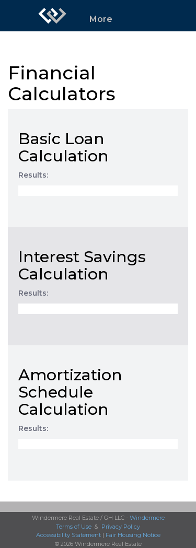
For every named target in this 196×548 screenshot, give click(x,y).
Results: (33, 175)
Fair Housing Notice (133, 535)
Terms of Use (73, 526)
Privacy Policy (120, 526)
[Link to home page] (52, 15)
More (100, 19)
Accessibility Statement (68, 535)
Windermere (147, 517)
